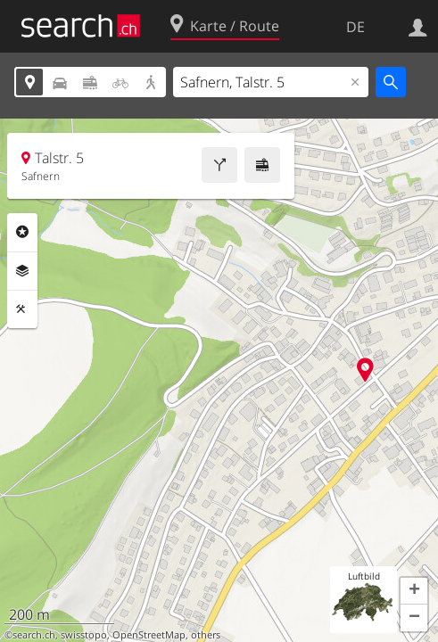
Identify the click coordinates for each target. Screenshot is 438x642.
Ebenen (22, 271)
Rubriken (22, 232)
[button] (414, 591)
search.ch (33, 635)
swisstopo (84, 635)
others (205, 635)
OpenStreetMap (149, 635)
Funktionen (22, 309)
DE (355, 27)
